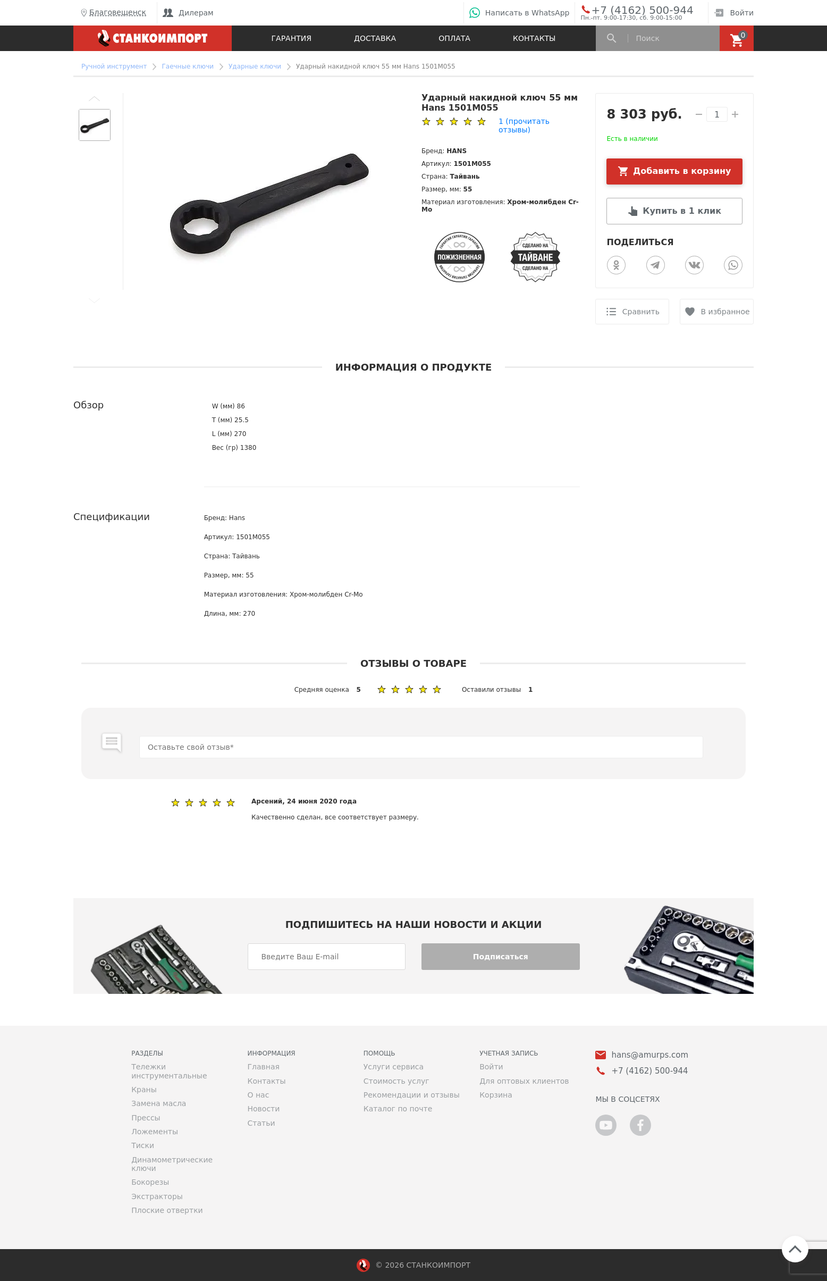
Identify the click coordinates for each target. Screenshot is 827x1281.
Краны (144, 1089)
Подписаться (500, 956)
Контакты (534, 38)
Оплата (454, 38)
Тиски (142, 1145)
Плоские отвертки (167, 1210)
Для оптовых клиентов (524, 1081)
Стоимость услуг (396, 1081)
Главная (263, 1066)
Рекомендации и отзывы (412, 1095)
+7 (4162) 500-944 (632, 9)
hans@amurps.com (649, 1055)
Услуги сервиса (394, 1066)
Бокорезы (150, 1182)
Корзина (495, 1095)
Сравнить (641, 311)
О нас (258, 1095)
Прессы (145, 1117)
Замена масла (158, 1103)
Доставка (375, 38)
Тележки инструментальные (169, 1070)
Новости (263, 1108)
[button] (95, 98)
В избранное (725, 311)
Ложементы (154, 1131)
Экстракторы (157, 1196)
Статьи (261, 1123)
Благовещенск (112, 12)
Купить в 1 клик (682, 211)
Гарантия (291, 38)
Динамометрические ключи (172, 1164)
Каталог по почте (398, 1108)
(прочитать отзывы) (524, 125)
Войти (734, 12)
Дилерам (188, 12)
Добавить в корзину (682, 171)
